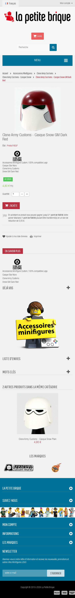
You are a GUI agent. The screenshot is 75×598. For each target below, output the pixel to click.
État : (4, 146)
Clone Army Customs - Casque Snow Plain (37, 439)
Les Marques (37, 456)
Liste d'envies (11, 358)
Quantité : (6, 194)
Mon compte (9, 524)
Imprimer (37, 236)
